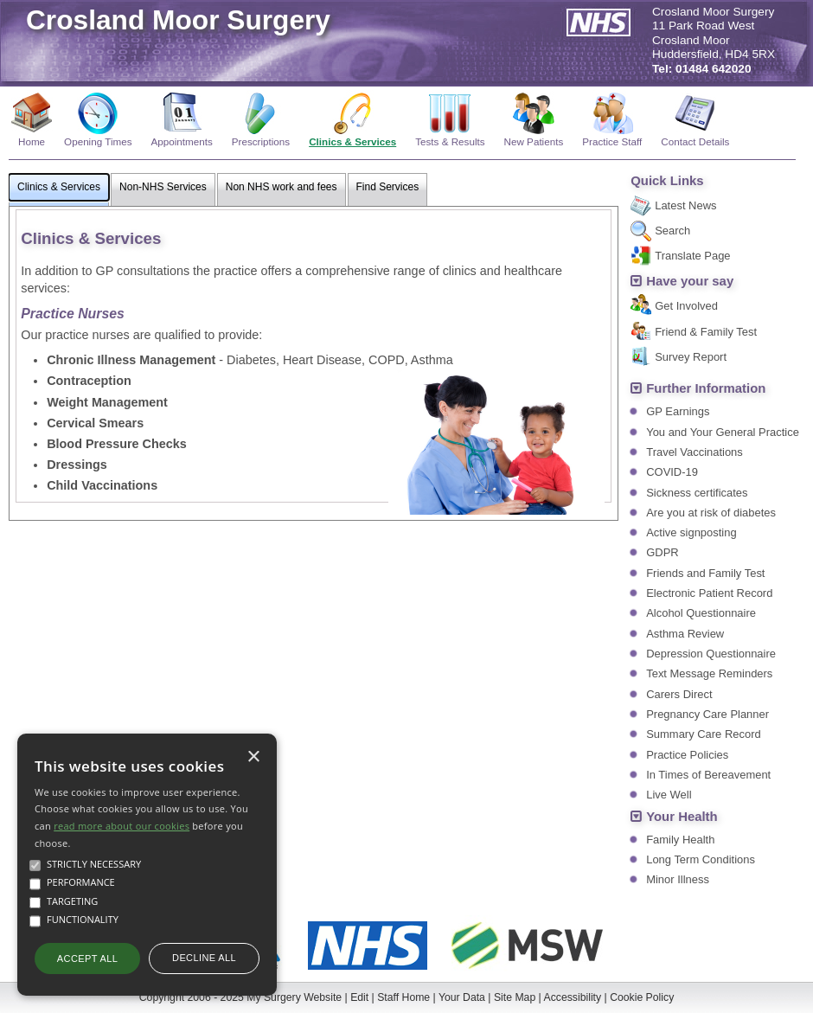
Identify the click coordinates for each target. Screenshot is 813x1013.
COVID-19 (672, 471)
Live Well (668, 794)
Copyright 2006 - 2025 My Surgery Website (240, 997)
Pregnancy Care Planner (707, 714)
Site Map (514, 997)
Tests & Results (449, 141)
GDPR (662, 552)
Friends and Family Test (705, 573)
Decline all (204, 957)
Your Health (681, 817)
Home (31, 141)
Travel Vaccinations (694, 452)
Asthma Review (685, 633)
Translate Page (692, 255)
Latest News (685, 205)
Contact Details (695, 141)
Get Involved (686, 305)
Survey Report (691, 356)
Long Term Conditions (700, 859)
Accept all (87, 958)
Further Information (705, 388)
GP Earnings (677, 411)
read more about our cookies (121, 825)
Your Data (462, 997)
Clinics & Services (352, 141)
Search (672, 230)
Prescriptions (261, 141)
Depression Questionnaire (711, 653)
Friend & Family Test (706, 331)
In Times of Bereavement (708, 774)
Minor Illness (677, 879)
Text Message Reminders (709, 673)
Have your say (689, 281)
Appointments (182, 141)
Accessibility (573, 997)
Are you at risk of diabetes (711, 512)
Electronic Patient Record (709, 593)
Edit (359, 997)
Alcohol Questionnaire (701, 612)
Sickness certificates (696, 492)
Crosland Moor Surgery (178, 19)
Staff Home (403, 997)
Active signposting (691, 532)
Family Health (680, 839)
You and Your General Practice (722, 432)
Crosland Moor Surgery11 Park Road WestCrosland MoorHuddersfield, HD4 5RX (713, 40)
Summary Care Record (703, 734)
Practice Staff (612, 141)
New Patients (534, 141)
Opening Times (97, 141)
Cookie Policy (642, 997)
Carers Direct (679, 694)
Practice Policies (687, 754)
